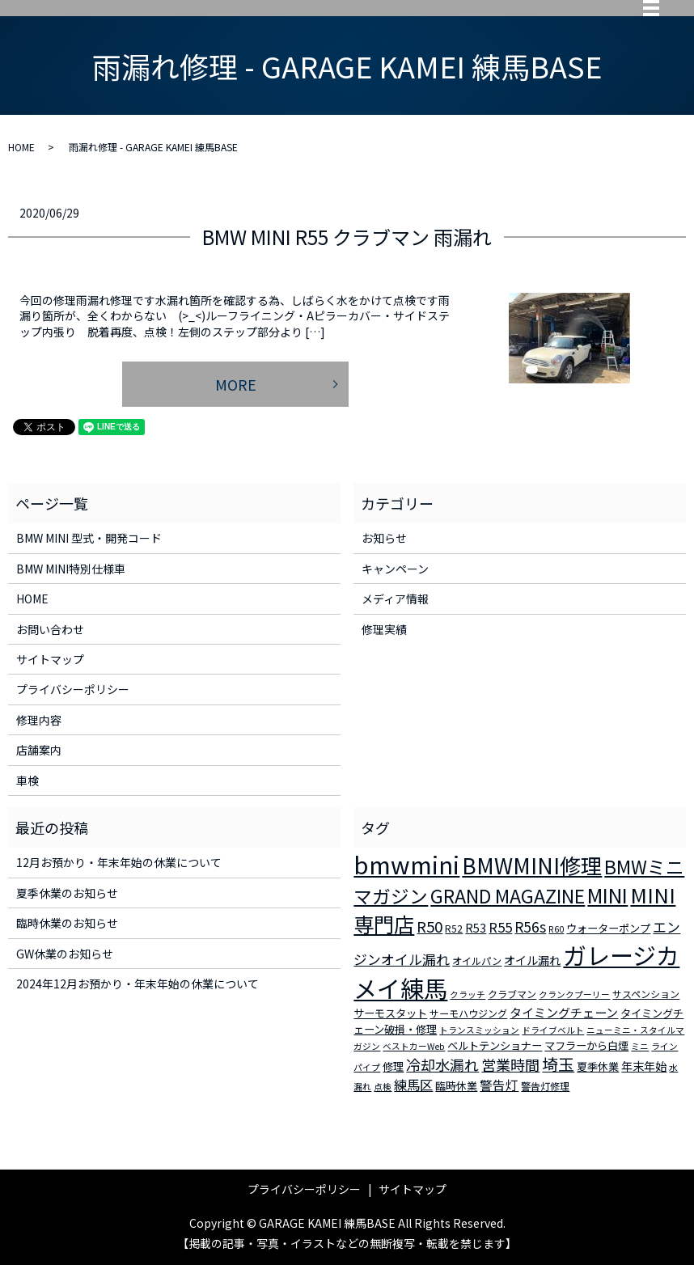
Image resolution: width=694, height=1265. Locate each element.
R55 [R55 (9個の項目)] (500, 927)
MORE (235, 384)
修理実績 (384, 629)
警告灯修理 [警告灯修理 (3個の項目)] (545, 1086)
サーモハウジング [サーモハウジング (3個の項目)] (468, 1013)
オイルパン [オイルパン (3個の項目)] (476, 960)
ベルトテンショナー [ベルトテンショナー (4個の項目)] (494, 1045)
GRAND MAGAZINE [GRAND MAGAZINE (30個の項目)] (507, 895)
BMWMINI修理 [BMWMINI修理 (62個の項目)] (532, 865)
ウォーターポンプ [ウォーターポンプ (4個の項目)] (608, 928)
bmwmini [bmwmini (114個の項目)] (406, 864)
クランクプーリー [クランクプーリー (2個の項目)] (574, 994)
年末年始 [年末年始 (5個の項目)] (643, 1066)
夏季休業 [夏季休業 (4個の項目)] (598, 1066)
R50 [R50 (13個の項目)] (429, 926)
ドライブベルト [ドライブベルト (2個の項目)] (553, 1030)
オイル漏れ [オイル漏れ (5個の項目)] (532, 960)
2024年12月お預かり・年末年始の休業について (137, 983)
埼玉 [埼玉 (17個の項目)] (558, 1064)
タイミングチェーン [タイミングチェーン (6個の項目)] (564, 1012)
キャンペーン (395, 569)
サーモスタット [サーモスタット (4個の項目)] (390, 1013)
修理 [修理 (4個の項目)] (393, 1066)
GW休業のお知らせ (64, 954)
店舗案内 (38, 750)
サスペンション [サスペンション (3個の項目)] (645, 994)
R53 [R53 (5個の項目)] (475, 928)
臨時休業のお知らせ (67, 923)
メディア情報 (395, 598)
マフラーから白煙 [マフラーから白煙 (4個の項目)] (586, 1045)
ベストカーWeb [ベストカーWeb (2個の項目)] (414, 1046)
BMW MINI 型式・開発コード (89, 538)
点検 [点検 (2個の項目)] (382, 1087)
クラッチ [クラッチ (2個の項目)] (467, 994)
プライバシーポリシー (72, 689)
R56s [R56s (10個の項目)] (530, 926)
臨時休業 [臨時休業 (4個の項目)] (456, 1086)
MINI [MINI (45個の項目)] (607, 894)
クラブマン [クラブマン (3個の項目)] (512, 994)
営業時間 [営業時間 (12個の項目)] (510, 1064)
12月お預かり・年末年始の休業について (119, 862)
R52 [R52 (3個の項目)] (454, 928)
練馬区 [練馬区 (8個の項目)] (413, 1084)
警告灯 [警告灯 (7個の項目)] (499, 1085)
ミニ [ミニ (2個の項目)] (640, 1046)
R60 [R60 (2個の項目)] (556, 929)
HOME (21, 147)
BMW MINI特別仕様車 (70, 569)
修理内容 (38, 720)
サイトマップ (50, 659)
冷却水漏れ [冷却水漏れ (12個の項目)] (442, 1064)
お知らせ (384, 538)
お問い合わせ (50, 629)
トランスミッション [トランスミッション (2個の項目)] (479, 1030)
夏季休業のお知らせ (67, 893)
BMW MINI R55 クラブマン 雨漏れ (347, 236)
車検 (27, 780)
